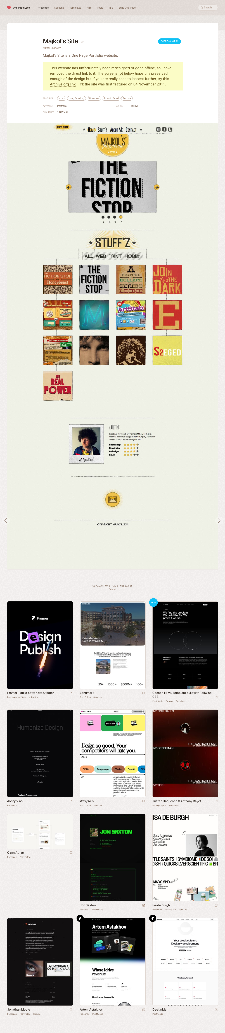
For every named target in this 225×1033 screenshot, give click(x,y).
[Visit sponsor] (71, 693)
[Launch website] (143, 693)
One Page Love (21, 7)
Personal (12, 857)
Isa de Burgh (161, 905)
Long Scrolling (76, 98)
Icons (62, 98)
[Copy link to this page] (83, 41)
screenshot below (119, 73)
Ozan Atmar (15, 853)
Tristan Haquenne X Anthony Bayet (176, 801)
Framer (80, 918)
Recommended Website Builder (23, 697)
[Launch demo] (216, 697)
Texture (127, 98)
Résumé (169, 701)
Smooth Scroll (111, 98)
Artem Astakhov (91, 1009)
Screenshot (169, 41)
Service (97, 697)
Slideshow (94, 98)
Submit (112, 589)
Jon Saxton (88, 905)
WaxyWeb (87, 801)
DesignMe (159, 1009)
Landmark (87, 693)
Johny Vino (15, 801)
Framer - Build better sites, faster (30, 693)
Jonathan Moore (18, 1009)
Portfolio (62, 105)
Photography (159, 805)
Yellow (134, 105)
